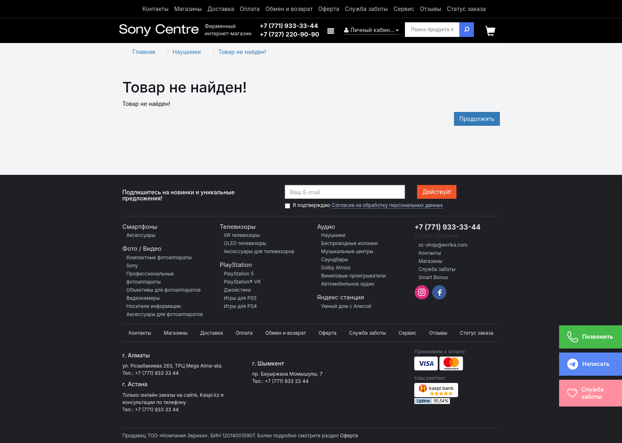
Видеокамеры (143, 298)
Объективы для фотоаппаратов (164, 290)
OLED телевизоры (245, 243)
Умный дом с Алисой (346, 306)
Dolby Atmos (336, 268)
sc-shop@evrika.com (443, 245)
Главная (144, 51)
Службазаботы (585, 393)
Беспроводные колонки (349, 243)
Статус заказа (466, 8)
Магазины (188, 8)
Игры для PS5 (240, 298)
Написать (582, 364)
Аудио (326, 226)
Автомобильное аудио (347, 284)
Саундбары (334, 259)
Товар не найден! (242, 51)
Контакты (155, 8)
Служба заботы (366, 8)
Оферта (329, 8)
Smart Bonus (433, 277)
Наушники (186, 51)
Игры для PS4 (240, 306)
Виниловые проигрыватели (353, 276)
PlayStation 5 (239, 274)
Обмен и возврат (289, 8)
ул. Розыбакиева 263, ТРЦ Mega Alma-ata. (173, 366)
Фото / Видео (142, 248)
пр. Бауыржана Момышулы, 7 (287, 374)
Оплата (250, 8)
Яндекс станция (340, 297)
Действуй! (436, 191)
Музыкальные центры (347, 251)
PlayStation (236, 265)
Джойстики (237, 290)
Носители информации (154, 306)
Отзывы (430, 8)
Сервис (404, 8)
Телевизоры (238, 226)
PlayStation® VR (242, 282)
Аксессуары (141, 235)
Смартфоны (140, 226)
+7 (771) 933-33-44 (448, 227)
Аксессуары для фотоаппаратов (165, 314)
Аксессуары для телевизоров (259, 251)
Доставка (220, 8)
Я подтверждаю (364, 205)
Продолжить (476, 118)
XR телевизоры (242, 235)
